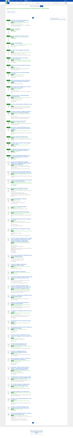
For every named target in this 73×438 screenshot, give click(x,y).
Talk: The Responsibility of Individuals (18, 198)
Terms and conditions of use (36, 431)
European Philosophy (14, 299)
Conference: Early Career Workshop (18, 271)
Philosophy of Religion (16, 132)
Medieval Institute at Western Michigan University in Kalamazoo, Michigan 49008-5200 (21, 305)
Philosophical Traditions (19, 292)
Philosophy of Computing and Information (17, 381)
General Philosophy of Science (23, 208)
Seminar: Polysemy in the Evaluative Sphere (20, 36)
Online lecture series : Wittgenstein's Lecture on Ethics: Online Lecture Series (21, 87)
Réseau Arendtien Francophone (19, 122)
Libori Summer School (14, 363)
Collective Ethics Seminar (15, 201)
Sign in (65, 0)
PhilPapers (12, 0)
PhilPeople (17, 0)
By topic (31, 6)
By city (42, 6)
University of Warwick (17, 297)
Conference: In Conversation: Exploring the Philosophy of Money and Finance (20, 21)
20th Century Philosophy (17, 91)
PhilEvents (26, 0)
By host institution (37, 6)
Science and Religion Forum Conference (17, 339)
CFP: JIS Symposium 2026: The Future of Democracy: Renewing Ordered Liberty (21, 328)
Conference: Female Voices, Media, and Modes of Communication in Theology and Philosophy (21, 112)
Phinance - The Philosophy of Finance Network (21, 22)
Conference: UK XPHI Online (16, 43)
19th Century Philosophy (17, 298)
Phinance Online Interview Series (16, 23)
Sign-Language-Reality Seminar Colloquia (18, 53)
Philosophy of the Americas (17, 268)
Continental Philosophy (25, 123)
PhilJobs (30, 0)
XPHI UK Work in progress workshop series (18, 45)
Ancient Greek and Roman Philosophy (19, 306)
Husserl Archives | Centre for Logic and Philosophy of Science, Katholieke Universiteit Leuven (21, 213)
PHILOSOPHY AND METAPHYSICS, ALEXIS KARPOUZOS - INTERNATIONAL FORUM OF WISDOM (21, 98)
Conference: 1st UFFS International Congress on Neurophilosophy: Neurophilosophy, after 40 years (21, 172)
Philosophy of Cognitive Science (25, 107)
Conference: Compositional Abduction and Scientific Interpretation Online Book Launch (20, 407)
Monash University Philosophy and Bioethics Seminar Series (21, 315)
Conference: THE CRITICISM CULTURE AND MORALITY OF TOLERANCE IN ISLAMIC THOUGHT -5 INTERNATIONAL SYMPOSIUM (21, 163)
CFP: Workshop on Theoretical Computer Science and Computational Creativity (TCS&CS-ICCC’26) (21, 377)
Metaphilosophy (16, 176)
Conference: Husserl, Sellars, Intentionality (20, 211)
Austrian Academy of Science (19, 74)
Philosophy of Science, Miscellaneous (19, 25)
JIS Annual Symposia (14, 330)
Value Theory (18, 69)
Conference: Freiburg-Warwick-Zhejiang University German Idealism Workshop (21, 296)
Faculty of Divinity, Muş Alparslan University (21, 165)
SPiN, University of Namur (18, 207)
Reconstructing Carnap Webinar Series (17, 76)
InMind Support (16, 151)
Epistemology (15, 168)
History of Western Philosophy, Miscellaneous (20, 117)
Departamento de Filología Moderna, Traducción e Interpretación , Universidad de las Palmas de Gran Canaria (20, 290)
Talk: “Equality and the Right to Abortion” (19, 188)
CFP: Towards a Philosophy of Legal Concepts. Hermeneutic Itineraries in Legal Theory (20, 385)
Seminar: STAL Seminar (15, 29)
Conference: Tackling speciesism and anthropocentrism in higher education (19, 352)
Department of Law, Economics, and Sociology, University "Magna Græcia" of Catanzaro (20, 387)
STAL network (16, 30)
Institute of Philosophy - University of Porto (21, 37)
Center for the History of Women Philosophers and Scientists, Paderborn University (21, 361)
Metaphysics (20, 168)
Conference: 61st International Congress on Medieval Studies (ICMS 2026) (20, 303)
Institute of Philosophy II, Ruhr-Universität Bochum (22, 106)
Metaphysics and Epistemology (18, 282)
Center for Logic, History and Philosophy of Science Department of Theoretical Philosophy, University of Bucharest (21, 61)
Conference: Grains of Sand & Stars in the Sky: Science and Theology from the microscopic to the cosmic (21, 336)
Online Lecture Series (14, 90)
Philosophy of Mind (16, 107)
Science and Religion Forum (18, 338)
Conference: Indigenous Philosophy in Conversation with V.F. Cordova (19, 265)
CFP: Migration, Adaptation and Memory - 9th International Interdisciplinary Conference (20, 150)
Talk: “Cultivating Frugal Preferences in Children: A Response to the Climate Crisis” (21, 414)
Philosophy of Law (21, 194)
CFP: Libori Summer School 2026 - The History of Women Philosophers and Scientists (21, 359)
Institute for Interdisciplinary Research (20, 329)
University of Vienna (17, 199)
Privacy (36, 433)
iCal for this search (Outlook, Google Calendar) (58, 19)
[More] (49, 3)
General (14, 46)
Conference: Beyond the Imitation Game (19, 136)
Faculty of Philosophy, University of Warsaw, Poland (22, 52)
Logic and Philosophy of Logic (26, 54)
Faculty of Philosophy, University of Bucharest (21, 145)
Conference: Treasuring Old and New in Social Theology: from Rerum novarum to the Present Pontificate (21, 128)
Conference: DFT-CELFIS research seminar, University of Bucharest (19, 58)
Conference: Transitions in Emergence (19, 206)
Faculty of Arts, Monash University (19, 221)
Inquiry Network (16, 67)
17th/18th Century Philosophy (18, 83)
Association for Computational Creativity (20, 379)
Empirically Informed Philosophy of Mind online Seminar (20, 280)
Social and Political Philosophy (16, 26)
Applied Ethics (28, 25)
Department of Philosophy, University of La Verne (22, 322)
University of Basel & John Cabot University (21, 189)
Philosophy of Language (17, 54)
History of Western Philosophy (18, 68)
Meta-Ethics (21, 307)
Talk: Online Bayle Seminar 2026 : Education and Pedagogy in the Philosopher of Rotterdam (21, 81)
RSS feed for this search (54, 18)
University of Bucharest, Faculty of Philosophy (21, 137)
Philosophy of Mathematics (15, 395)
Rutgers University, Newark (18, 409)
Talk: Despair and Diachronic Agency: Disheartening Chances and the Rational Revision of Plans (21, 277)
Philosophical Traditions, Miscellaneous (22, 118)
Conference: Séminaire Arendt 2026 (18, 121)
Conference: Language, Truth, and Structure (20, 391)
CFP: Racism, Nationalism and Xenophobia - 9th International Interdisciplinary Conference (20, 156)
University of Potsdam (17, 88)
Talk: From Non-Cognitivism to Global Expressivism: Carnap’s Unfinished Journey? (21, 256)
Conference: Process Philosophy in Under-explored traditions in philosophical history (21, 180)
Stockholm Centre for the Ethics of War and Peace (22, 272)
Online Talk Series (14, 116)
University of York (17, 353)
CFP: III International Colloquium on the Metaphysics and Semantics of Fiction (19, 344)
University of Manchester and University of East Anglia (23, 44)
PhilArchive (21, 0)
